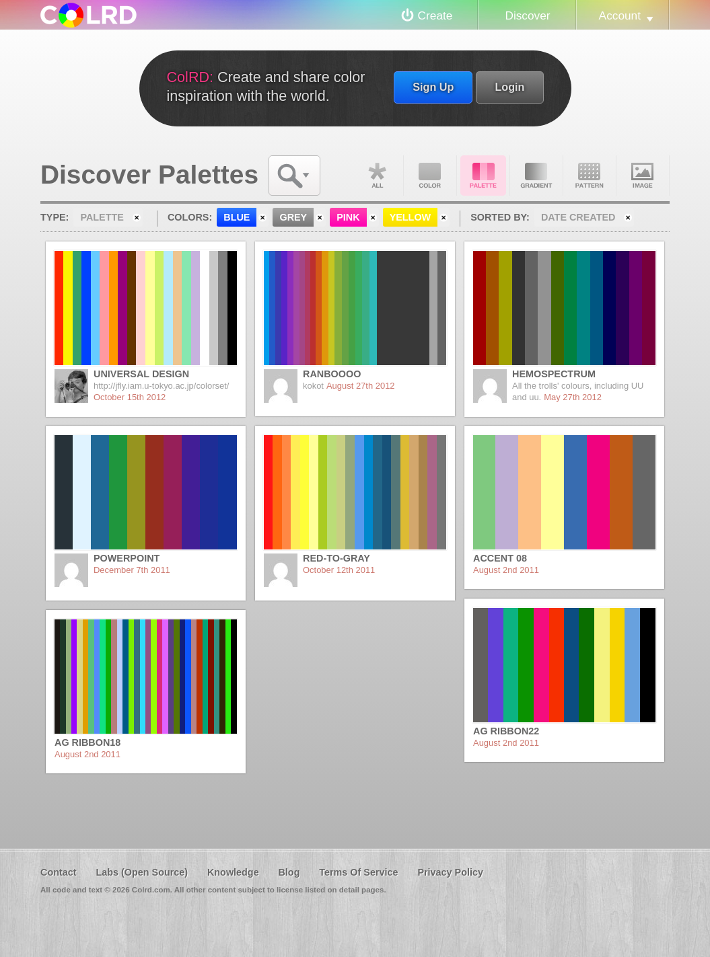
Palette (483, 175)
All (377, 175)
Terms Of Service (358, 872)
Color (430, 175)
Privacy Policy (450, 872)
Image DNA (643, 175)
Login (509, 87)
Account (620, 15)
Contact (58, 872)
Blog (288, 872)
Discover (527, 15)
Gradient (536, 175)
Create (435, 15)
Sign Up (433, 87)
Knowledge (233, 872)
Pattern (589, 175)
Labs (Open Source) (142, 872)
